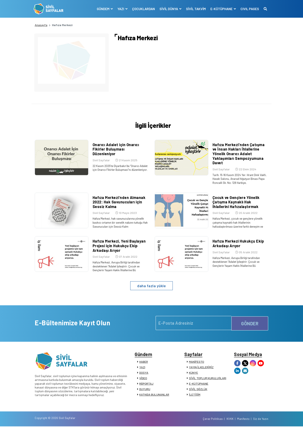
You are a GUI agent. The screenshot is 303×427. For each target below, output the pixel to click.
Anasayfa (41, 25)
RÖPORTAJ (146, 382)
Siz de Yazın (260, 419)
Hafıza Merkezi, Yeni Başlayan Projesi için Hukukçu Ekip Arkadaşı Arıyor (118, 243)
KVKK (230, 419)
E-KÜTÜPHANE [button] (220, 9)
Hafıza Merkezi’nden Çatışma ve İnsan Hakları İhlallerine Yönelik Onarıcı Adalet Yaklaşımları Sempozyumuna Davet (237, 155)
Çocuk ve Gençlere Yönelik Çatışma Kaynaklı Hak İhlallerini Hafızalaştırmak (239, 201)
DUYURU (144, 388)
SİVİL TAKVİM (195, 9)
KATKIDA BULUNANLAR (154, 393)
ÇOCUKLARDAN (142, 9)
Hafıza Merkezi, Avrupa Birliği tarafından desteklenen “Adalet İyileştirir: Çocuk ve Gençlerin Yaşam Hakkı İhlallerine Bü (117, 264)
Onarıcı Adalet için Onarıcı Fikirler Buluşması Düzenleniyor (120, 148)
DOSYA (143, 371)
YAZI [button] (120, 9)
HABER (143, 360)
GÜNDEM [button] (102, 9)
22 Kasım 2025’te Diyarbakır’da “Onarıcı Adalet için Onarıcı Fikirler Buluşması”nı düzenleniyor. (116, 166)
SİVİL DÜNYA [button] (168, 9)
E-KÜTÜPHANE (198, 382)
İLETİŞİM (194, 393)
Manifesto (243, 419)
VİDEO (143, 377)
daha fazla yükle (151, 283)
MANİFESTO (196, 360)
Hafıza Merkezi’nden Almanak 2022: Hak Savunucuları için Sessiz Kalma (118, 201)
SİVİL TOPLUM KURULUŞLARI (207, 377)
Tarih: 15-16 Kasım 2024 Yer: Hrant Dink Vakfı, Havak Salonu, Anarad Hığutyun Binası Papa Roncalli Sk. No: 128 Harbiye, (239, 180)
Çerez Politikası (213, 419)
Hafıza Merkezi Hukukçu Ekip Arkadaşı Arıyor (237, 241)
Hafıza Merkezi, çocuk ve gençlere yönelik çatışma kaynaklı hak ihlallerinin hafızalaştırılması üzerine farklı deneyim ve (237, 221)
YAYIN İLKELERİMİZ (201, 366)
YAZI (142, 366)
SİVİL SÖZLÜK (198, 388)
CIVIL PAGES (248, 9)
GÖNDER (249, 320)
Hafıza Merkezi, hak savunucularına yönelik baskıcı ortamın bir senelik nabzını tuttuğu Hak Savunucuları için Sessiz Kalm (118, 221)
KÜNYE (193, 371)
